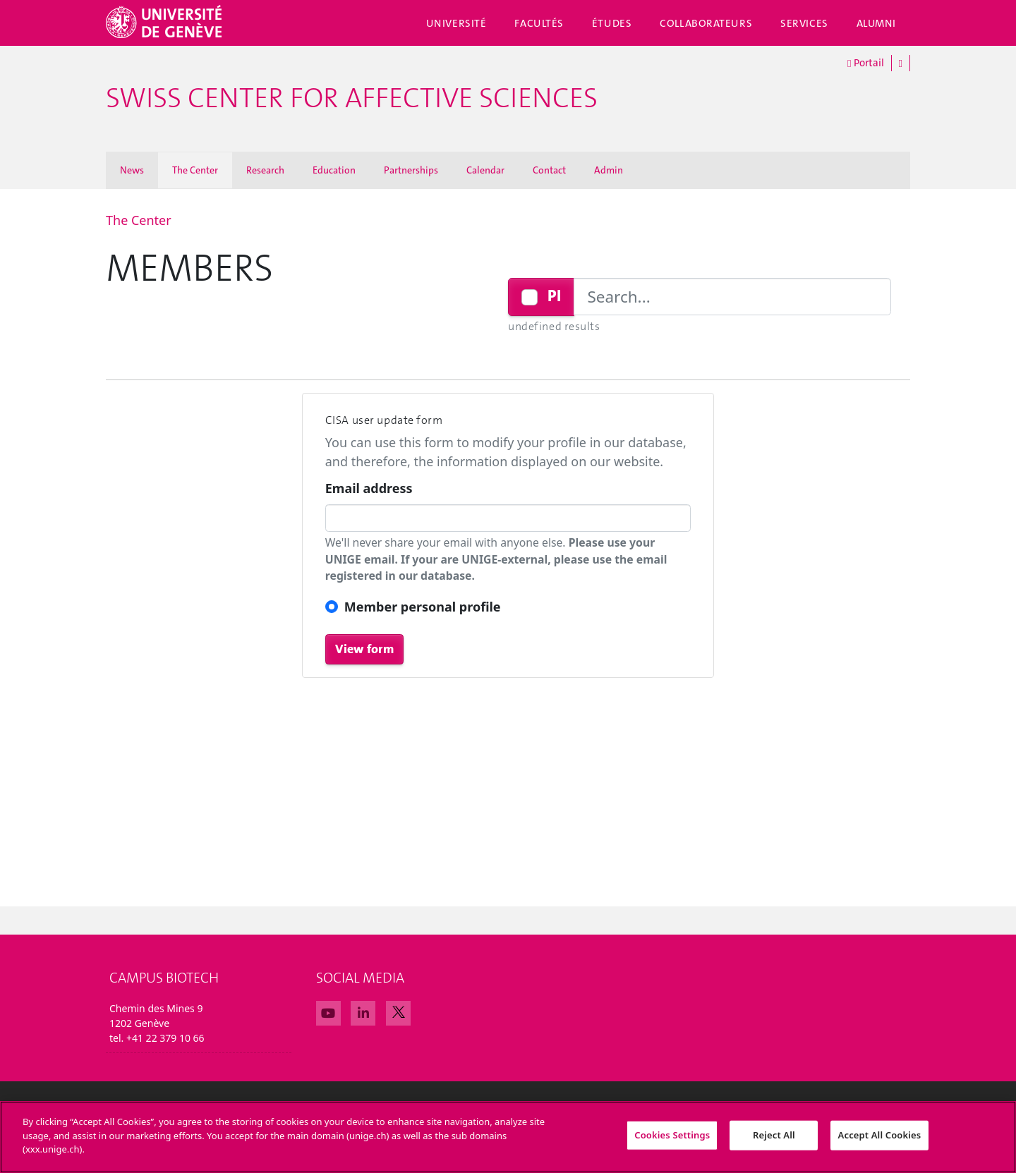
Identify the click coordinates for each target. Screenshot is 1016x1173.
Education (334, 170)
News (132, 170)
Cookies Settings (672, 1145)
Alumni (876, 23)
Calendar (485, 170)
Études (611, 23)
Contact (549, 170)
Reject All (774, 1145)
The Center (195, 170)
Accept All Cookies (879, 1145)
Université (456, 23)
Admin (608, 170)
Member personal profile (422, 606)
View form (364, 648)
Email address (369, 488)
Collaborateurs (706, 23)
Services (804, 23)
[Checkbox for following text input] (529, 297)
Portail (865, 63)
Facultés (539, 23)
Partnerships (411, 170)
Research (265, 170)
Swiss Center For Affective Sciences (352, 98)
